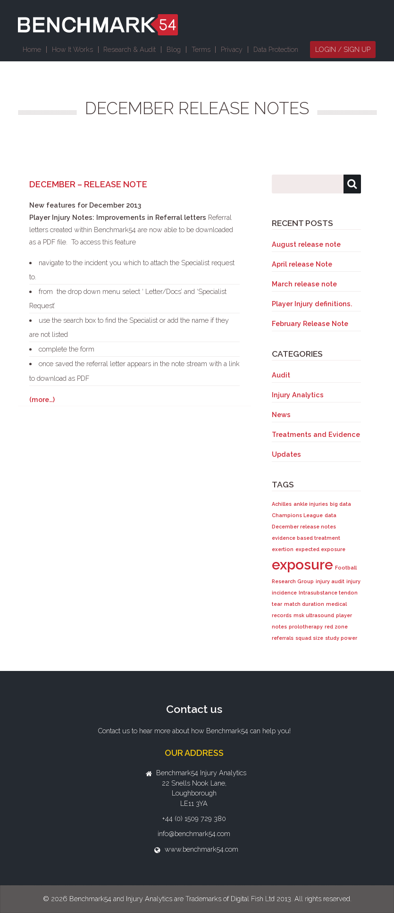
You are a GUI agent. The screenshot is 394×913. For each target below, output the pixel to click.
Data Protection (275, 49)
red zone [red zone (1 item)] (336, 626)
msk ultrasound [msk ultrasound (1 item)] (313, 615)
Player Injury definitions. (312, 304)
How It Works (72, 49)
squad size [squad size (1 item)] (309, 638)
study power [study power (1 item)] (341, 638)
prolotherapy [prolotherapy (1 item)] (306, 626)
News (281, 414)
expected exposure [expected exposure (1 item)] (320, 549)
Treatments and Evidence (316, 434)
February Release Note (310, 323)
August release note (306, 244)
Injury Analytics (298, 395)
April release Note (302, 264)
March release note (304, 284)
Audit (281, 375)
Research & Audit (129, 49)
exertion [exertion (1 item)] (282, 549)
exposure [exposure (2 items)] (302, 564)
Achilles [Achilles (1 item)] (282, 504)
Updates (286, 454)
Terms (201, 49)
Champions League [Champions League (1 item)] (297, 515)
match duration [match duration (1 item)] (304, 604)
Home (32, 49)
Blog (174, 49)
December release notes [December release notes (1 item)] (304, 526)
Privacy (232, 49)
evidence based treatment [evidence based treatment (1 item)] (306, 538)
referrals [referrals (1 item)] (282, 638)
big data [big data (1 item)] (340, 504)
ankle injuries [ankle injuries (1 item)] (310, 504)
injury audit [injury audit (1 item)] (330, 581)
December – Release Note (88, 184)
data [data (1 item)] (330, 515)
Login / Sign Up (342, 49)
